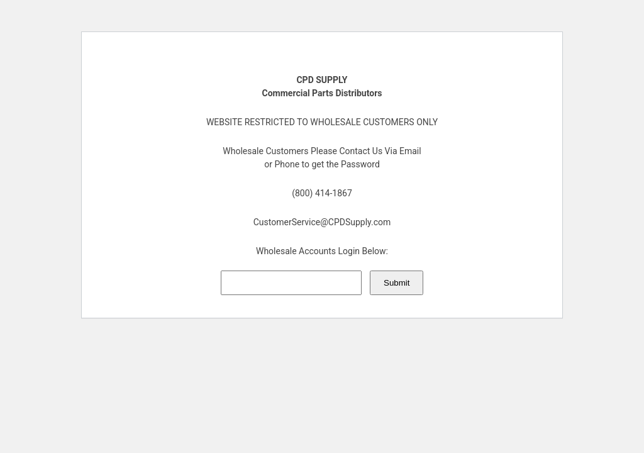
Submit (396, 283)
